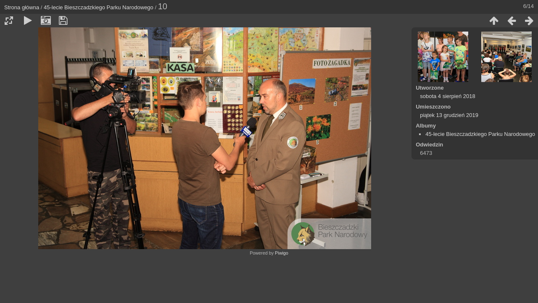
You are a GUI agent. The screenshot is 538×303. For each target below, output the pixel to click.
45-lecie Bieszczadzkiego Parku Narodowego (98, 7)
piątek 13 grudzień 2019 (449, 115)
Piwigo (281, 252)
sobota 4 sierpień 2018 (447, 96)
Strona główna (21, 7)
